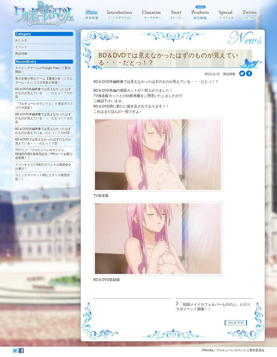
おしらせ (21, 40)
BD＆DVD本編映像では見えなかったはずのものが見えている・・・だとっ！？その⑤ (44, 93)
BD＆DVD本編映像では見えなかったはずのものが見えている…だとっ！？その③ (43, 131)
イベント (21, 47)
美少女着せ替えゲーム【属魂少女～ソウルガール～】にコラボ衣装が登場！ (44, 80)
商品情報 (21, 53)
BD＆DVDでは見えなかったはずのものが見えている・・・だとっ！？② (43, 141)
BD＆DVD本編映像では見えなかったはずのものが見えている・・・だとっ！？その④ (44, 118)
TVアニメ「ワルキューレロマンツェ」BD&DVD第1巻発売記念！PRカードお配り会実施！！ (44, 154)
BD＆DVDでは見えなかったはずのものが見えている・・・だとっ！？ (168, 59)
